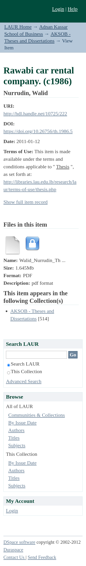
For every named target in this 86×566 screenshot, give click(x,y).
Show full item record (25, 202)
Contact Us (14, 557)
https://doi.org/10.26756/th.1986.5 (38, 131)
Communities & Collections (36, 415)
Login (58, 9)
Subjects (16, 445)
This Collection (24, 371)
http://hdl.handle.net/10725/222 (35, 113)
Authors (16, 430)
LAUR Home (18, 27)
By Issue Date (22, 422)
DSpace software (19, 542)
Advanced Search (24, 381)
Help (73, 9)
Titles (13, 438)
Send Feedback (42, 557)
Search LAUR (23, 364)
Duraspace (13, 549)
